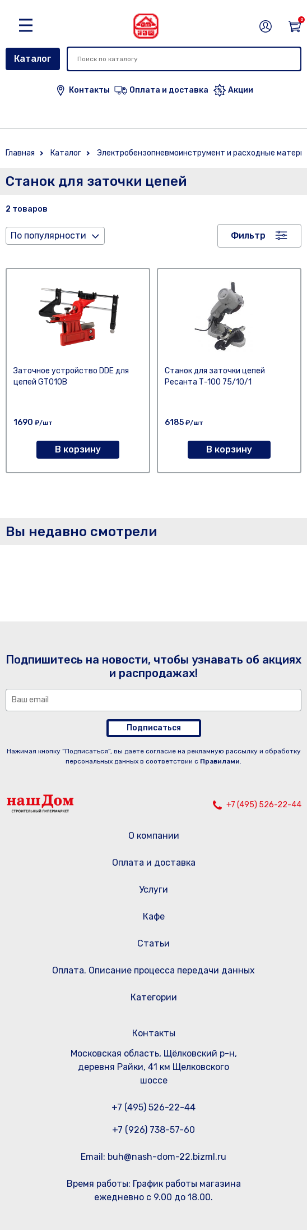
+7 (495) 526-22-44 (263, 805)
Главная (20, 153)
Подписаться (154, 728)
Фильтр (248, 235)
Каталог (33, 58)
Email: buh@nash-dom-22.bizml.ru (153, 1156)
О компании (153, 835)
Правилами (220, 761)
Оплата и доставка (154, 862)
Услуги (153, 889)
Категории (154, 997)
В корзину (78, 449)
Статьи (153, 943)
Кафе (154, 916)
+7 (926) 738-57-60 (153, 1129)
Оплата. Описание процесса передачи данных (153, 970)
